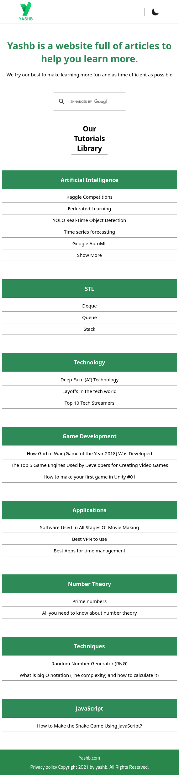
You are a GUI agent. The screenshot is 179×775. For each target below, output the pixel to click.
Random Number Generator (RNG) (89, 663)
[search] (89, 101)
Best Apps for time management (89, 550)
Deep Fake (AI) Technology (90, 379)
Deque (89, 305)
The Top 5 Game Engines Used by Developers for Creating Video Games (89, 465)
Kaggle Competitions (89, 197)
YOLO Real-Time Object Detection (89, 220)
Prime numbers (89, 601)
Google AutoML (89, 243)
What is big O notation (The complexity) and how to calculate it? (90, 675)
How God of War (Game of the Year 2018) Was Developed (89, 453)
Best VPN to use (89, 539)
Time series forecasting (89, 232)
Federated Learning (89, 208)
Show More (89, 255)
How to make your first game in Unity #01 (90, 476)
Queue (89, 317)
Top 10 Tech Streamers (89, 403)
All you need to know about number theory (89, 613)
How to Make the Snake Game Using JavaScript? (89, 725)
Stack (89, 329)
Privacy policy (43, 767)
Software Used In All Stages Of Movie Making (89, 527)
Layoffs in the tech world (89, 391)
